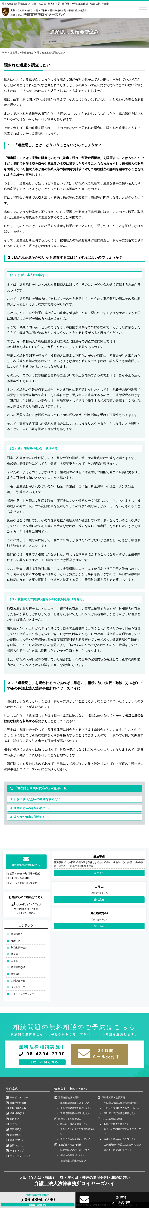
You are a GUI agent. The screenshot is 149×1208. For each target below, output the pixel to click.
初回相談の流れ (19, 947)
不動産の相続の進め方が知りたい (121, 1102)
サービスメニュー (19, 1097)
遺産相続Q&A (18, 967)
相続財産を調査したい (22, 347)
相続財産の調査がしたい (73, 1160)
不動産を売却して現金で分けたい (121, 1108)
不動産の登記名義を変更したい (120, 1113)
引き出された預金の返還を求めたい (37, 799)
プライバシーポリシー (22, 993)
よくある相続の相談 (112, 1118)
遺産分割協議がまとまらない (75, 1102)
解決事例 (15, 974)
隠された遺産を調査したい (31, 817)
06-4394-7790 (38, 1199)
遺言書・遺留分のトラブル (118, 1149)
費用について (17, 1140)
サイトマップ (18, 987)
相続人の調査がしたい (72, 1155)
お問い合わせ (18, 980)
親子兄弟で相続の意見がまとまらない (122, 1131)
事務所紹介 (17, 934)
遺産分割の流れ (18, 1102)
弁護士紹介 (17, 941)
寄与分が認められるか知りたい (120, 1139)
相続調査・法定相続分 (69, 1144)
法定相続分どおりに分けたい (75, 1149)
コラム (14, 960)
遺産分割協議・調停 (68, 1097)
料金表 (14, 954)
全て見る (99, 873)
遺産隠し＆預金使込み (69, 1118)
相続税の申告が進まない (116, 1124)
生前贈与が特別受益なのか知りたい (122, 1144)
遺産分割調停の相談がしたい (75, 1113)
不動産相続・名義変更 (113, 1097)
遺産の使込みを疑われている (32, 808)
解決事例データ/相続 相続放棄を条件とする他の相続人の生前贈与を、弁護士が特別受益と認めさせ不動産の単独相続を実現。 (99, 864)
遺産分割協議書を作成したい (75, 1108)
